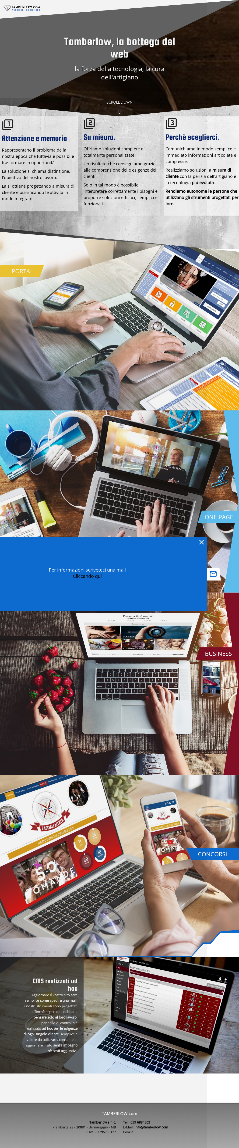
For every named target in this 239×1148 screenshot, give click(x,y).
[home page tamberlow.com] (22, 8)
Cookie (128, 1132)
